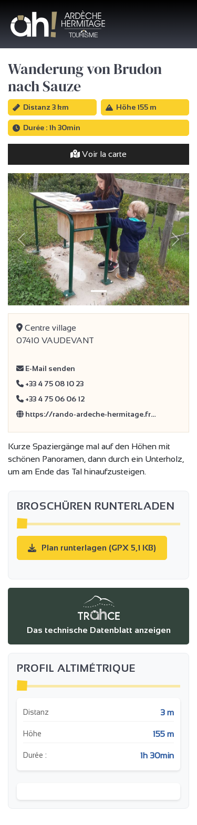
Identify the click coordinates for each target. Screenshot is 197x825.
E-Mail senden (45, 368)
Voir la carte (98, 154)
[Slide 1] (99, 291)
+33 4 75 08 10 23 (50, 383)
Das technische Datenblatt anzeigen (99, 615)
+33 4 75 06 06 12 (50, 399)
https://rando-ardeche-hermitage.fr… (86, 414)
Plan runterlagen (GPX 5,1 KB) (92, 547)
